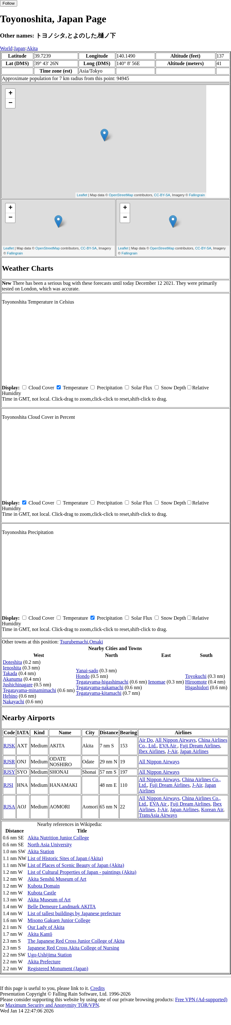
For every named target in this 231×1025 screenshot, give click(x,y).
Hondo (83, 676)
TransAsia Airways (158, 815)
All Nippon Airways (175, 740)
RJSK (9, 745)
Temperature (75, 387)
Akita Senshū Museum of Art (57, 879)
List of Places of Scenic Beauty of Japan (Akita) (76, 865)
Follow (9, 3)
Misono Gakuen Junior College (59, 920)
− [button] (10, 103)
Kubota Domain (44, 886)
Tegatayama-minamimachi (29, 690)
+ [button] (10, 93)
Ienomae (156, 681)
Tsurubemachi (74, 641)
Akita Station (41, 851)
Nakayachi (13, 701)
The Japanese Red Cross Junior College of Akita (76, 941)
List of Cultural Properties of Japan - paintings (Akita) (82, 872)
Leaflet (82, 195)
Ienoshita (12, 667)
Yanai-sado (87, 670)
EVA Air (168, 745)
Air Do (146, 740)
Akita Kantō (40, 934)
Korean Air (212, 809)
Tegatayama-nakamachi (99, 687)
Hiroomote (196, 681)
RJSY (9, 772)
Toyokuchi (195, 676)
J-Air (172, 751)
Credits (97, 988)
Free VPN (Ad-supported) (201, 999)
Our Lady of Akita (46, 927)
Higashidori (197, 687)
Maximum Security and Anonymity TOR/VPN (52, 1005)
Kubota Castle (42, 892)
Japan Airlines (194, 751)
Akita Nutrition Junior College (58, 837)
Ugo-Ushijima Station (50, 954)
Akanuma (12, 679)
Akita (32, 48)
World (6, 48)
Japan (19, 48)
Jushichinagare (18, 684)
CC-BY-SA (162, 195)
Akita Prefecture (44, 961)
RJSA (9, 806)
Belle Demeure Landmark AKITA (62, 906)
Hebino (10, 696)
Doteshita (12, 662)
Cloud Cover (41, 387)
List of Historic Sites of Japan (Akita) (65, 858)
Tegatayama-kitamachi (98, 693)
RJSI (8, 785)
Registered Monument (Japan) (58, 968)
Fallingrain (197, 195)
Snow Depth (173, 387)
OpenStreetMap (121, 195)
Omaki (96, 641)
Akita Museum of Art (49, 899)
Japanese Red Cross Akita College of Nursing (73, 948)
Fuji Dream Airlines (200, 745)
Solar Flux (141, 387)
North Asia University (50, 844)
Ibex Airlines (152, 751)
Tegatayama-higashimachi (102, 681)
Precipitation (109, 387)
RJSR (9, 761)
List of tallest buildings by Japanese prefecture (74, 913)
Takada (10, 673)
